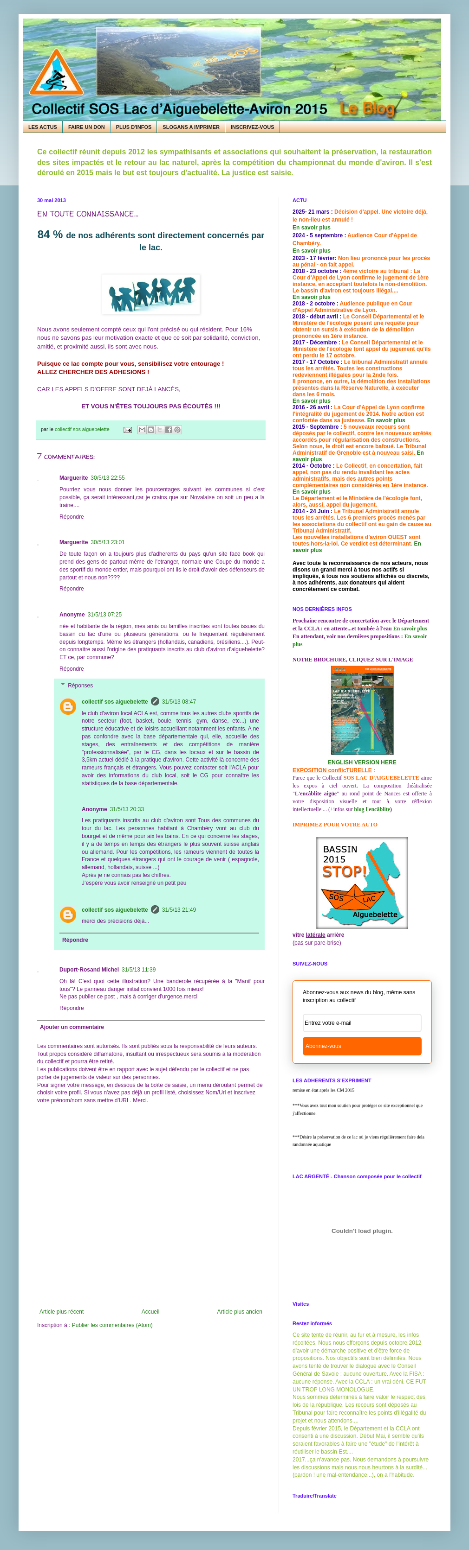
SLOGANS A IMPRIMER (191, 127)
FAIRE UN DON (86, 127)
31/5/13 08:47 (179, 702)
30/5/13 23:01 (107, 542)
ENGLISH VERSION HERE (362, 762)
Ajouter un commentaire (72, 1027)
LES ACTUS (42, 127)
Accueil (151, 1312)
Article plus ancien (239, 1312)
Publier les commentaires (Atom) (112, 1325)
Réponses (80, 685)
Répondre (71, 517)
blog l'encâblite (372, 809)
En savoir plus (312, 227)
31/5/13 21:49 (179, 910)
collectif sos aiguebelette (115, 702)
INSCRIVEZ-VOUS (252, 127)
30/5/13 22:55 (107, 478)
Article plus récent (61, 1312)
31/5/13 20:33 (127, 809)
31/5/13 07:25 (105, 614)
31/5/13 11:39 (139, 969)
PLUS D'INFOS (134, 127)
